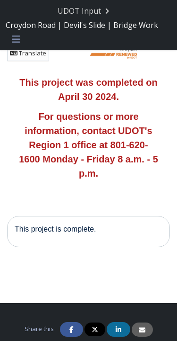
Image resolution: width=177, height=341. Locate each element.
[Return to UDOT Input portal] (84, 11)
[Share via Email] (142, 330)
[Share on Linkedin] (118, 329)
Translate (28, 53)
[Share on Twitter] (94, 329)
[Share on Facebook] (72, 329)
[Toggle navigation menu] (16, 40)
